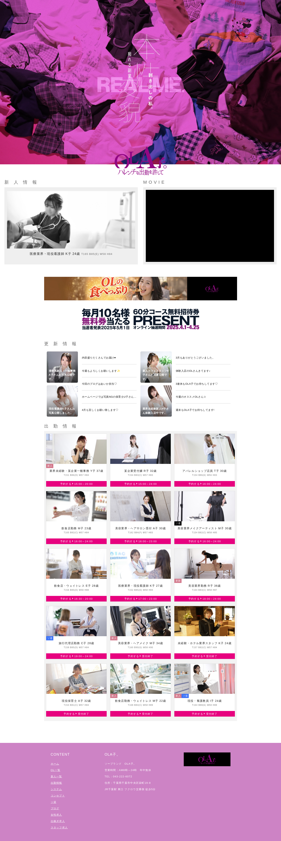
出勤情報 (56, 782)
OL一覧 (56, 770)
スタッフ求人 (59, 827)
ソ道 (54, 802)
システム (56, 789)
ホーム (55, 763)
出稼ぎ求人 (58, 821)
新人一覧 (56, 776)
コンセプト (58, 795)
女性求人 (56, 814)
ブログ (55, 808)
